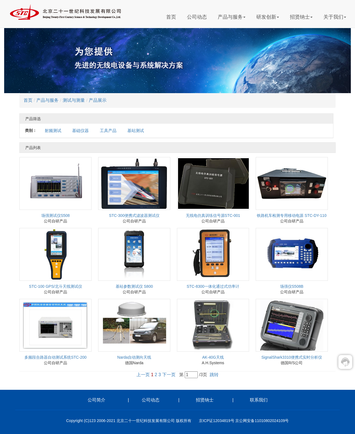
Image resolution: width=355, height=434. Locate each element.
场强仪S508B (291, 286)
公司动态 (197, 17)
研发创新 (267, 17)
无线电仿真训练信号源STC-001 (213, 215)
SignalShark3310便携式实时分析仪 (291, 357)
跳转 (214, 374)
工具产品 (108, 130)
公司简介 (106, 399)
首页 (171, 17)
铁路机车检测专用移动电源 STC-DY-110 (291, 215)
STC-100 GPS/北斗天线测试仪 (55, 286)
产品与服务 (231, 17)
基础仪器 (80, 130)
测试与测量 (74, 100)
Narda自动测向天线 (134, 357)
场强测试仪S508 (55, 215)
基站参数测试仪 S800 (134, 286)
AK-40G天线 (213, 357)
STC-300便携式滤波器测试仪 (134, 215)
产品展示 (97, 100)
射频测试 (53, 130)
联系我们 (259, 399)
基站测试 (135, 130)
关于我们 (334, 17)
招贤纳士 (301, 17)
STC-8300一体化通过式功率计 (213, 286)
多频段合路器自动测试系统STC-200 (55, 357)
